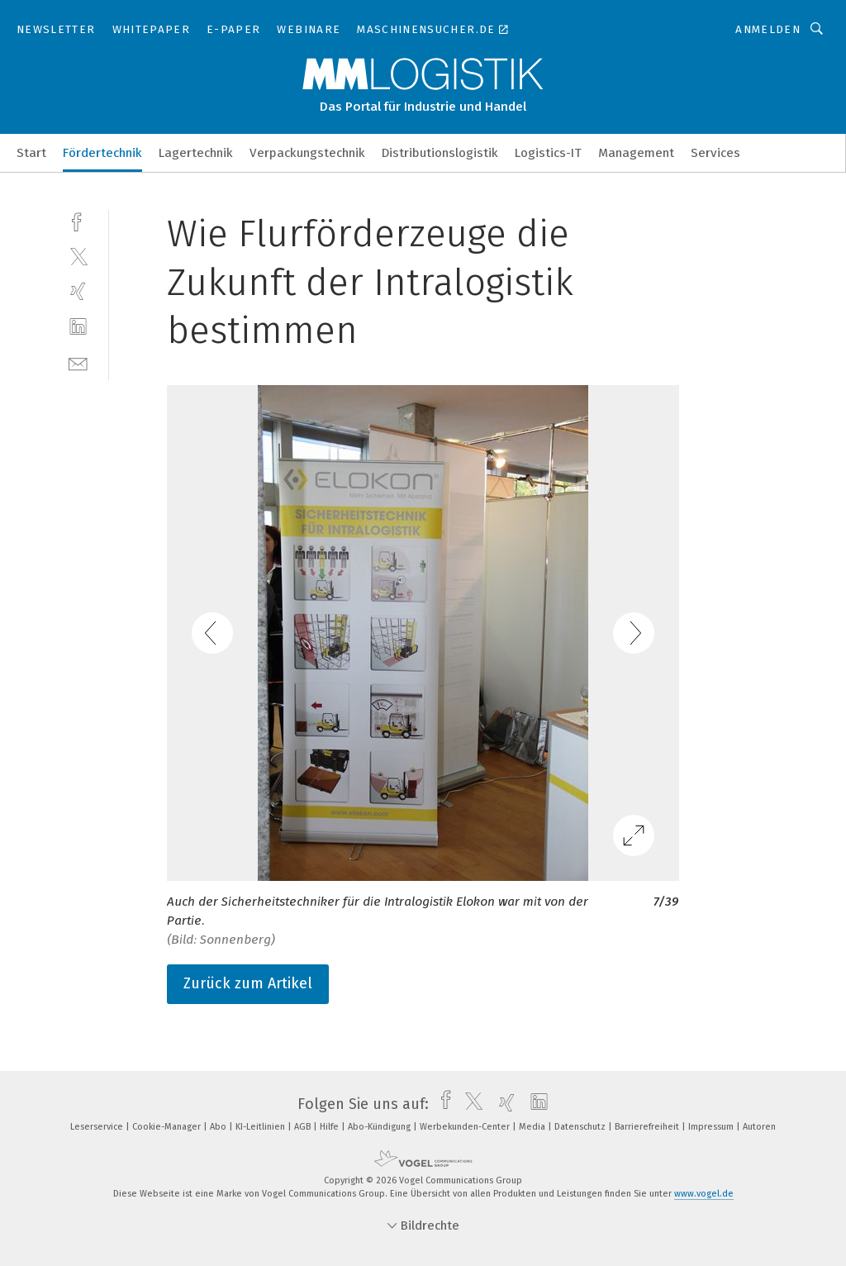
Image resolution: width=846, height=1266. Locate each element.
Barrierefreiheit (648, 1126)
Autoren (759, 1126)
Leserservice (98, 1126)
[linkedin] (78, 326)
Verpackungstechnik (307, 152)
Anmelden (768, 29)
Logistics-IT (548, 152)
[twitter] (78, 255)
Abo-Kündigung (380, 1126)
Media (533, 1126)
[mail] (78, 362)
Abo (219, 1126)
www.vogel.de (704, 1193)
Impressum (712, 1126)
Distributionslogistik (440, 152)
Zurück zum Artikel (247, 983)
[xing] (78, 291)
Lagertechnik (196, 152)
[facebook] (78, 220)
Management (636, 152)
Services (715, 152)
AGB (303, 1126)
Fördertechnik (102, 152)
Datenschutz (581, 1126)
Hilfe (330, 1126)
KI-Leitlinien (261, 1126)
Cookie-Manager (167, 1126)
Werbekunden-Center (466, 1126)
